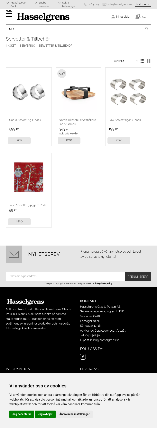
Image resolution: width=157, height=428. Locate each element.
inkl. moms (142, 4)
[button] (9, 16)
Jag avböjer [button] (45, 414)
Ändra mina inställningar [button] (75, 414)
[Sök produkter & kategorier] (74, 28)
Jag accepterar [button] (22, 414)
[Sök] (147, 28)
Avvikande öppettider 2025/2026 (102, 330)
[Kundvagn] (139, 17)
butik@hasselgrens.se (119, 4)
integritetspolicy (103, 283)
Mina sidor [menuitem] (123, 16)
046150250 (94, 4)
